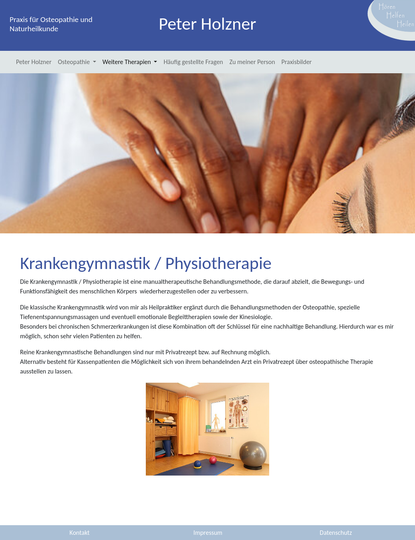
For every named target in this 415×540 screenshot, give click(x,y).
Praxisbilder (297, 62)
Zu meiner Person (252, 62)
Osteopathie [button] (74, 62)
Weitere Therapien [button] (128, 62)
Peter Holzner (34, 62)
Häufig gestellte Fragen (193, 62)
